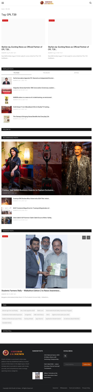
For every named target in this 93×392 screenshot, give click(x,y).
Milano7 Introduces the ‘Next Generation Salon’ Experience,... (50, 375)
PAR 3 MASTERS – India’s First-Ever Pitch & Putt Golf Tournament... (51, 366)
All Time (76, 73)
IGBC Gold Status (39, 314)
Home (2, 9)
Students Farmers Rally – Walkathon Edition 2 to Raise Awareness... (31, 290)
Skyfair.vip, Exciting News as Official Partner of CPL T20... (21, 48)
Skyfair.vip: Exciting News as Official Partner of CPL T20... (68, 48)
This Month (46, 73)
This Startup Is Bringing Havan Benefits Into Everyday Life (31, 116)
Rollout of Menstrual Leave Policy (12, 319)
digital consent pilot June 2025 (60, 314)
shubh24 (3, 52)
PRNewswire (63, 388)
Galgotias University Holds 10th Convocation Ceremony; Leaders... (34, 88)
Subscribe (87, 364)
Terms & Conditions (74, 388)
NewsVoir (55, 388)
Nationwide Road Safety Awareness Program (59, 310)
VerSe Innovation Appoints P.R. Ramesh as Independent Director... (34, 78)
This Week (16, 73)
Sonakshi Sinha (6, 323)
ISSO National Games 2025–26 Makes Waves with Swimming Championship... (52, 357)
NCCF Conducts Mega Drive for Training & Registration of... (31, 208)
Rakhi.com (40, 310)
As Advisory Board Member (71, 319)
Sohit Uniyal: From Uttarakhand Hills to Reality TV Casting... (31, 107)
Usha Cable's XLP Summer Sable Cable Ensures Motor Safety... (32, 217)
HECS (47, 314)
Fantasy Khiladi (28, 319)
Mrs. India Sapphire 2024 (28, 310)
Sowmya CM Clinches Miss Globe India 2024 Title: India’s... (31, 198)
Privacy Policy (86, 388)
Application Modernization (53, 319)
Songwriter (28, 314)
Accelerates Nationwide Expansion (12, 314)
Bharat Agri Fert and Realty (10, 310)
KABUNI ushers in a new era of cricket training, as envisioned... (33, 97)
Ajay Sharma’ (39, 319)
